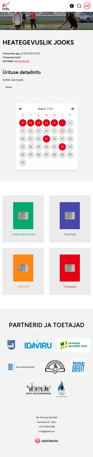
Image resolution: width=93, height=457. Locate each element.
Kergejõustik (21, 61)
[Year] (51, 109)
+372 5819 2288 (46, 426)
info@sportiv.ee (46, 431)
